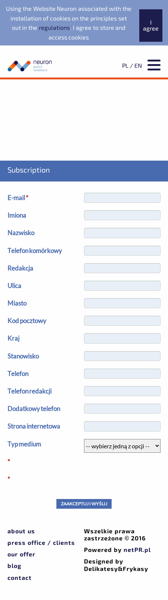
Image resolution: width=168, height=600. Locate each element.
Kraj (13, 338)
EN (138, 65)
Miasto (17, 303)
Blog (14, 565)
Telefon (17, 374)
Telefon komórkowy (34, 251)
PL (125, 65)
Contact (19, 577)
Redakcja (20, 268)
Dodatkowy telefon (33, 409)
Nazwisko (20, 233)
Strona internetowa (33, 426)
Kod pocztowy (26, 321)
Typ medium (24, 444)
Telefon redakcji (29, 391)
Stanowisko (23, 356)
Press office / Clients (41, 542)
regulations (54, 27)
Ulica (14, 286)
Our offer (21, 554)
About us (21, 530)
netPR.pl (137, 549)
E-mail (17, 198)
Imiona (16, 215)
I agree (151, 25)
